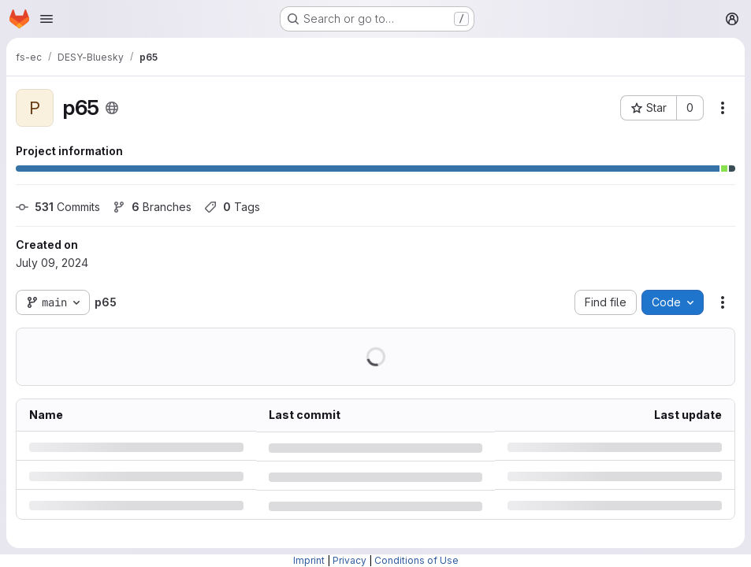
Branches (152, 206)
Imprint (309, 560)
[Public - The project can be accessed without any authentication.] (112, 108)
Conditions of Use (416, 560)
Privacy (349, 560)
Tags (232, 206)
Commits (58, 206)
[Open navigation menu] (46, 19)
